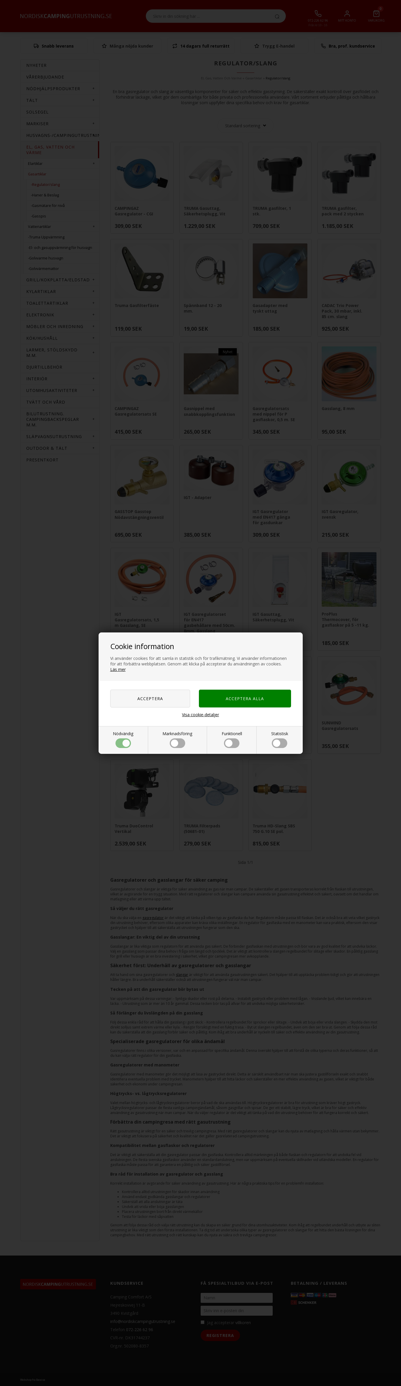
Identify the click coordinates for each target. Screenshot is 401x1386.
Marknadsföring (177, 739)
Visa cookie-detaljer (200, 714)
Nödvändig (123, 739)
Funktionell (232, 739)
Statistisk (279, 739)
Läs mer (118, 669)
